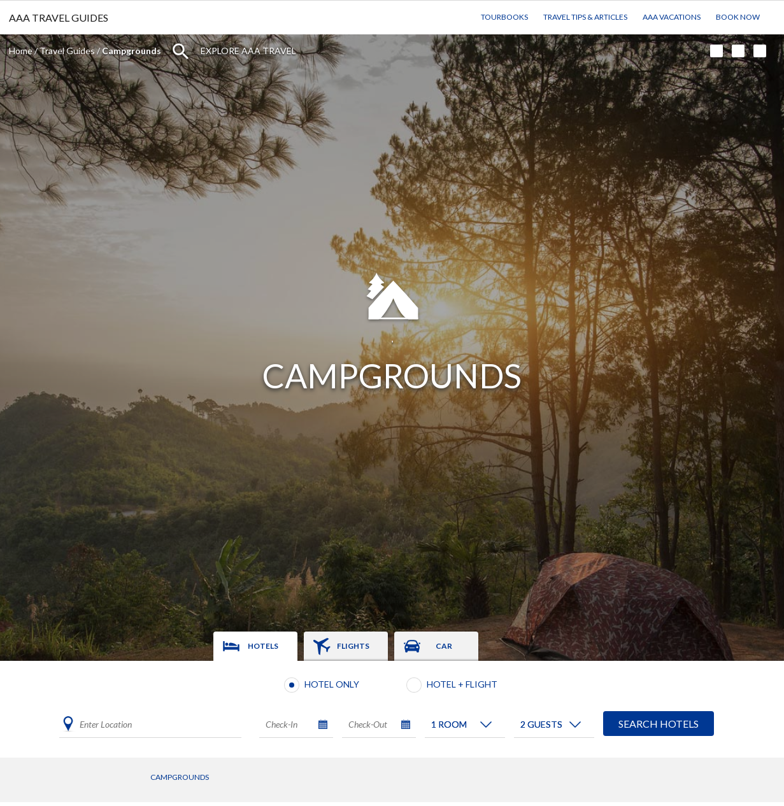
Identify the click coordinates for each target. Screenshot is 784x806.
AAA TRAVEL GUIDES (58, 17)
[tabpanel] (392, 709)
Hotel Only (331, 684)
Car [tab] (444, 646)
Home (20, 50)
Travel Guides (67, 50)
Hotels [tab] (263, 646)
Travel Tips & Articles (585, 17)
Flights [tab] (353, 646)
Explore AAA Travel (248, 50)
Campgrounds (179, 777)
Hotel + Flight (462, 684)
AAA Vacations (672, 17)
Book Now (738, 17)
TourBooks (504, 17)
